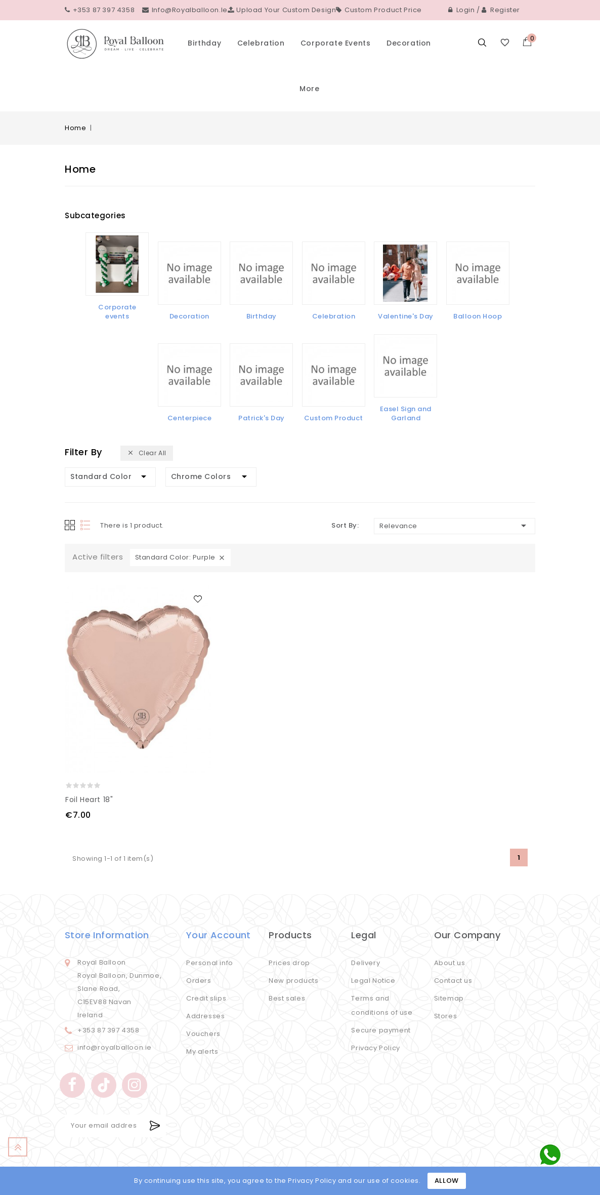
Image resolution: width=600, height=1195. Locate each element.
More (309, 89)
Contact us (453, 980)
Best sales (287, 998)
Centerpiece (189, 418)
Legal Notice (373, 980)
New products (293, 980)
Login (461, 10)
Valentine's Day (406, 316)
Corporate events (336, 43)
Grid (70, 525)
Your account (218, 935)
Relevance (454, 526)
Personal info (209, 963)
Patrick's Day (261, 418)
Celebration (261, 43)
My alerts (202, 1051)
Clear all (146, 453)
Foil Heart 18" (89, 799)
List (86, 525)
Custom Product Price (379, 10)
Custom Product (333, 418)
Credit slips (206, 998)
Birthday (204, 43)
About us (449, 963)
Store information (107, 935)
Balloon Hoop (477, 316)
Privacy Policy (375, 1048)
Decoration (409, 43)
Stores (445, 1016)
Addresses (205, 1016)
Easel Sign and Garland (406, 413)
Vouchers (203, 1034)
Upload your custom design (282, 10)
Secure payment (380, 1030)
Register (501, 10)
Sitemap (449, 998)
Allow (447, 1180)
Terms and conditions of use (381, 1005)
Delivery (365, 963)
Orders (198, 980)
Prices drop (289, 963)
